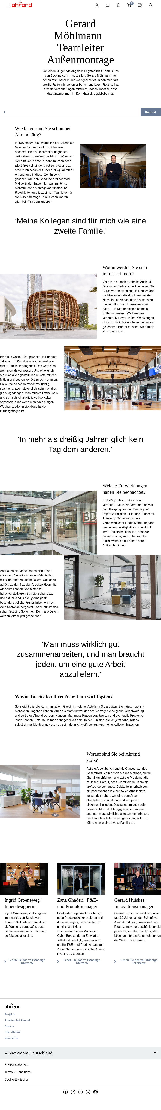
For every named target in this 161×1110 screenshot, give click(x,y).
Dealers (9, 1026)
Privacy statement (16, 1064)
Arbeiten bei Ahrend (17, 1020)
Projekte (10, 1014)
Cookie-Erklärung (16, 1079)
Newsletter (11, 1038)
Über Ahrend (13, 1032)
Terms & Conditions (18, 1072)
